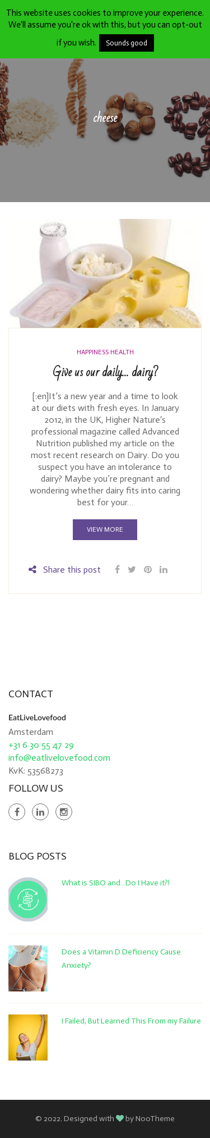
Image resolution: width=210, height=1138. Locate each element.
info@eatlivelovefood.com (59, 757)
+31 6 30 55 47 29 (41, 744)
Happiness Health (105, 352)
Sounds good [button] (126, 43)
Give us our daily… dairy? (105, 372)
